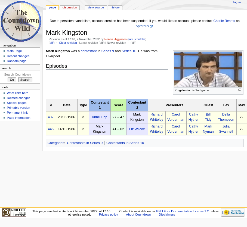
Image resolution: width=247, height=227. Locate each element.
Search (6, 68)
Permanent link (17, 112)
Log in (237, 2)
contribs (140, 39)
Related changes (18, 97)
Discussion (70, 7)
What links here (17, 93)
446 (51, 129)
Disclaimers (167, 214)
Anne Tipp (99, 117)
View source (96, 7)
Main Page (14, 50)
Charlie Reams (224, 21)
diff (52, 42)
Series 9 (107, 51)
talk (130, 39)
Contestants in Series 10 (125, 143)
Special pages (16, 102)
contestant (89, 51)
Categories (56, 143)
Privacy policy (108, 214)
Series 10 (129, 51)
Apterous (142, 26)
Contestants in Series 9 (85, 143)
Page (52, 7)
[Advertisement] (20, 164)
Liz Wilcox (137, 129)
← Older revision (66, 42)
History (115, 7)
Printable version (18, 107)
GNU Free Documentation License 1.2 (182, 211)
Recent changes (18, 56)
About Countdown (138, 214)
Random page (16, 61)
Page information (18, 117)
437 (51, 117)
